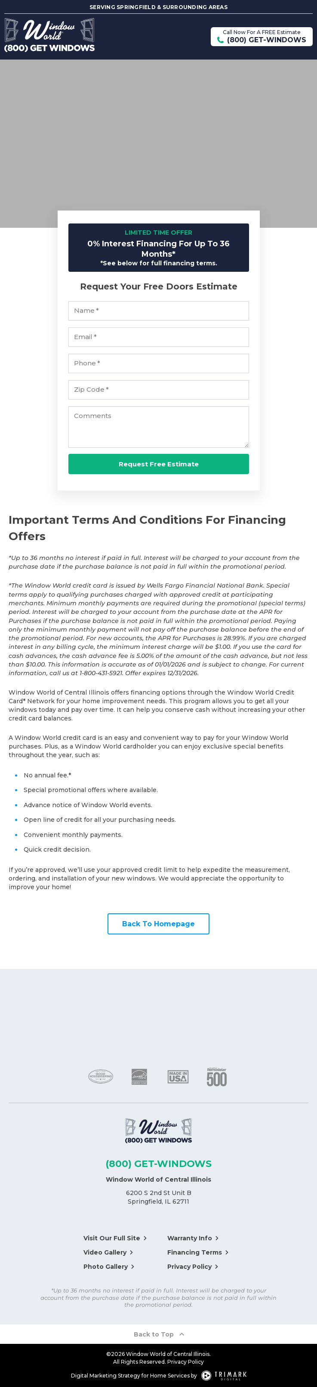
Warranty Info (189, 1238)
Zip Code (91, 390)
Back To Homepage (158, 924)
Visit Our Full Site (111, 1238)
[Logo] (158, 1132)
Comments (92, 416)
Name (86, 311)
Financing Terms (194, 1252)
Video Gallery (104, 1252)
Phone (87, 363)
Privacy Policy (189, 1267)
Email (85, 337)
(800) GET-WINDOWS (158, 1163)
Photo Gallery (105, 1267)
